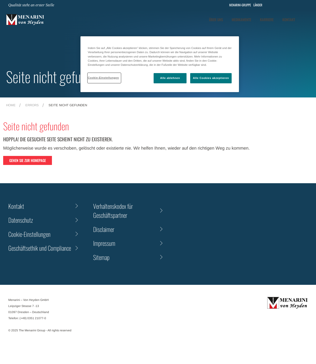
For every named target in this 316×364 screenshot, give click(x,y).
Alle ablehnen (170, 78)
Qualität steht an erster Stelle (31, 5)
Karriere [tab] (267, 19)
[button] (306, 19)
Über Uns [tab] (216, 19)
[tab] (241, 19)
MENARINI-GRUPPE (239, 5)
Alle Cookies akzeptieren (211, 78)
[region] (159, 64)
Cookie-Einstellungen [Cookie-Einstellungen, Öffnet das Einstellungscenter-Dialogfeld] (103, 77)
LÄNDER (257, 5)
